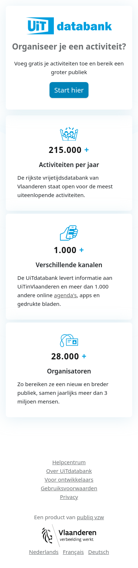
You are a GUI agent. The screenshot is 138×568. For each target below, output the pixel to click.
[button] (69, 90)
